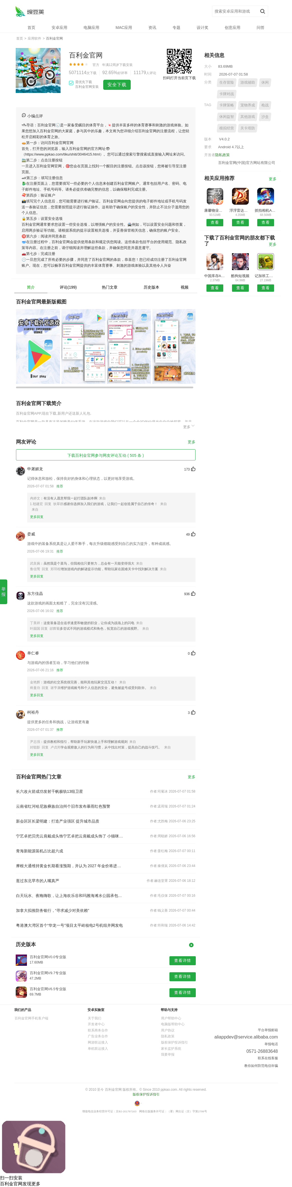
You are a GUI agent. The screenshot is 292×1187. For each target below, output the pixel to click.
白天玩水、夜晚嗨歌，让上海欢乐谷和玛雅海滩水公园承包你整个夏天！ (70, 895)
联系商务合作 (98, 1030)
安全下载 (117, 84)
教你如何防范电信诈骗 (261, 1066)
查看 (215, 222)
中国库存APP (215, 276)
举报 (3, 591)
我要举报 (167, 1054)
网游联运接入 (98, 1042)
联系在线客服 (268, 1058)
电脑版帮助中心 (173, 1024)
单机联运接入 (98, 1049)
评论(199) (68, 287)
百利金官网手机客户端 (31, 1018)
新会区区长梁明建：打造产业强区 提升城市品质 (58, 821)
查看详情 (182, 960)
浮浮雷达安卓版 (240, 210)
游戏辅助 (247, 82)
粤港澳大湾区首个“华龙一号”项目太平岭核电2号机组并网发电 (69, 925)
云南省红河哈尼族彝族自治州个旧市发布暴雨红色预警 (63, 806)
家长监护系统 (171, 1049)
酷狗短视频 (240, 276)
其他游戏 (247, 117)
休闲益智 (226, 117)
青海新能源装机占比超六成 (39, 851)
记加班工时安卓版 (265, 276)
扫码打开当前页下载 (179, 78)
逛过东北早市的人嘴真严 (37, 880)
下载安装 (126, 65)
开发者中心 (96, 1024)
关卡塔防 (247, 128)
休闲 (265, 82)
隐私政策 (222, 155)
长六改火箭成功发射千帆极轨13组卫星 (49, 791)
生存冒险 (226, 82)
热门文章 (110, 287)
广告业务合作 (98, 1036)
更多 (189, 426)
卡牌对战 (226, 94)
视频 (184, 287)
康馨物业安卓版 (215, 210)
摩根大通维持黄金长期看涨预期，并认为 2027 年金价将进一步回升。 (70, 866)
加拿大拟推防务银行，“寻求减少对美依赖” (52, 910)
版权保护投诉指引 (174, 1042)
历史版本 (151, 287)
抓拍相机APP (265, 210)
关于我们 (94, 1018)
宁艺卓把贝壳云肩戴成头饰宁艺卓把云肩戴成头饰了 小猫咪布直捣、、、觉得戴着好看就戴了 (70, 836)
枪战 (265, 105)
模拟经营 (226, 128)
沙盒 (265, 117)
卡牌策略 (226, 105)
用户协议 (167, 1030)
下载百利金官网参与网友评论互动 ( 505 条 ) (105, 455)
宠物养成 (247, 105)
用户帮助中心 (171, 1018)
